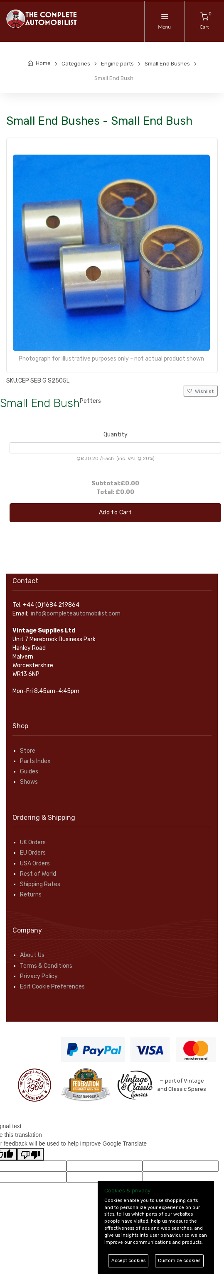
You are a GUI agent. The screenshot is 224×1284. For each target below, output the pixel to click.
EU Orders (33, 852)
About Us (32, 955)
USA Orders (35, 863)
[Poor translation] (30, 1154)
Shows (29, 781)
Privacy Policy (39, 976)
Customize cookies (179, 1260)
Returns (31, 894)
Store (27, 750)
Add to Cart (115, 512)
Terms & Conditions (46, 965)
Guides (29, 771)
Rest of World (38, 873)
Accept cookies (128, 1260)
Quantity (115, 434)
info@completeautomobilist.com (76, 613)
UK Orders (33, 842)
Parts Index (35, 761)
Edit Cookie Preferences (52, 986)
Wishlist (200, 391)
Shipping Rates (40, 884)
